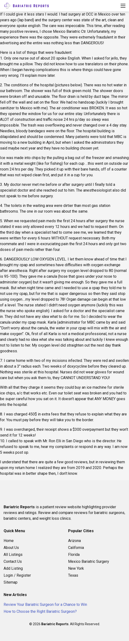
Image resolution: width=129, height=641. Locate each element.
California (76, 547)
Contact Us (13, 561)
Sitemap (11, 582)
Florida (74, 554)
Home (9, 540)
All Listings (13, 554)
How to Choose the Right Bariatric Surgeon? (40, 611)
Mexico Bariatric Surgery (88, 561)
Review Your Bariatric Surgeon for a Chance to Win (45, 604)
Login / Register (17, 575)
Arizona (74, 540)
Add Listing (13, 568)
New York (76, 568)
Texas (73, 575)
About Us (11, 547)
